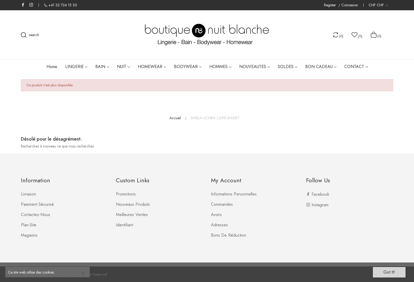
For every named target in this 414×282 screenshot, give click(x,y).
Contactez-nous (35, 215)
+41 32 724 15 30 (62, 5)
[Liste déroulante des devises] (378, 5)
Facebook (23, 5)
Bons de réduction (228, 235)
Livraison (28, 194)
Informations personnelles (234, 194)
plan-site (28, 225)
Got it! (389, 272)
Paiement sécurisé (37, 204)
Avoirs (216, 215)
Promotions (126, 194)
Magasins (29, 235)
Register (330, 5)
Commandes (222, 204)
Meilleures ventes (132, 215)
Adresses (219, 225)
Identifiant (124, 225)
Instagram (31, 5)
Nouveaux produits (133, 204)
